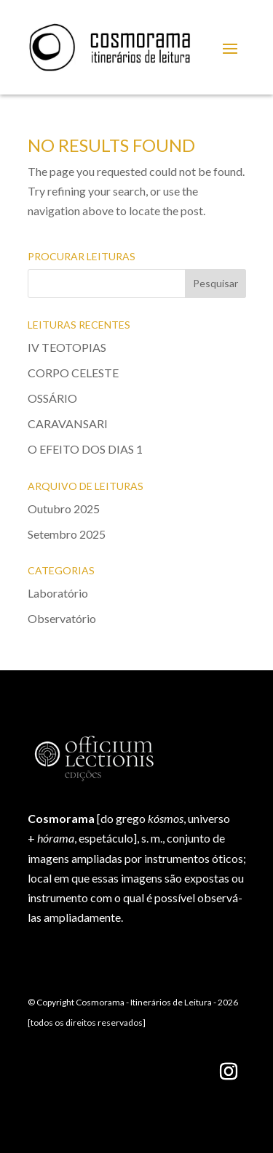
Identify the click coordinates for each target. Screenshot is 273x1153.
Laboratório (58, 593)
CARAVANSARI (68, 423)
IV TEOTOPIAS (67, 347)
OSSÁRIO (52, 398)
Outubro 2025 (64, 508)
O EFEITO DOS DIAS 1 (85, 449)
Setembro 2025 (67, 534)
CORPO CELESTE (73, 372)
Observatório (62, 618)
